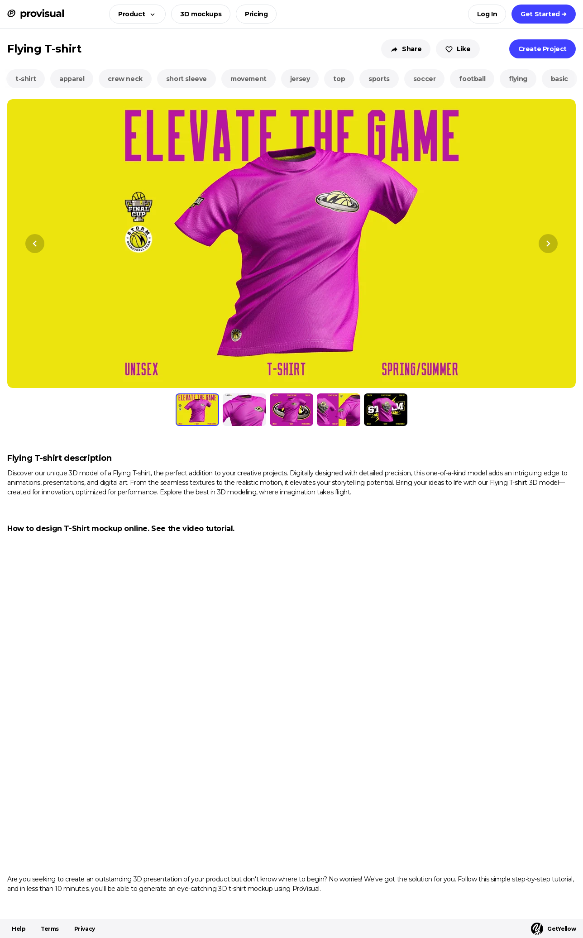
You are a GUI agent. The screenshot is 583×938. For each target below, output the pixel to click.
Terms (50, 928)
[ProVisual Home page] (35, 14)
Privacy (84, 928)
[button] (135, 14)
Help (18, 928)
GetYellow (553, 929)
